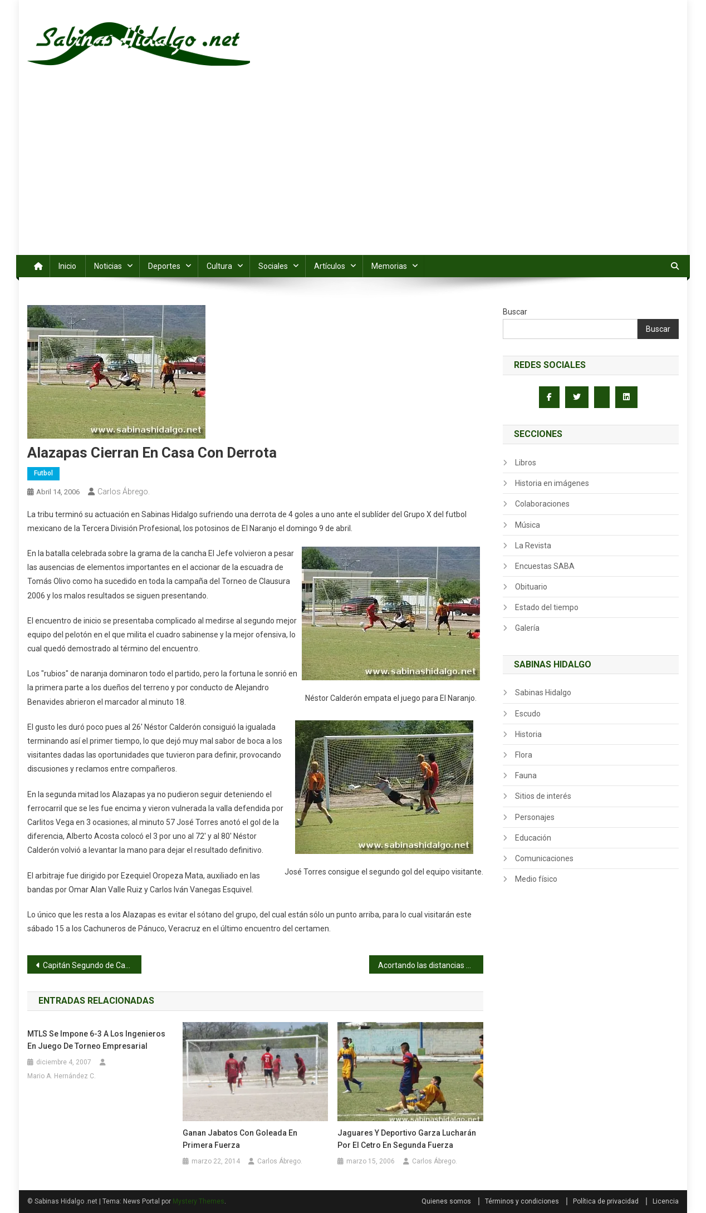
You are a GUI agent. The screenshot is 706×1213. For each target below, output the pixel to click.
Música (527, 524)
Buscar (515, 311)
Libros (525, 462)
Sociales (273, 266)
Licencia (666, 1201)
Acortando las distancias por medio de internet (430, 965)
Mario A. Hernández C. (61, 1076)
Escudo (528, 713)
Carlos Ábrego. (123, 491)
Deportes (164, 266)
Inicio (67, 266)
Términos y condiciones (522, 1201)
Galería (527, 627)
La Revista (533, 545)
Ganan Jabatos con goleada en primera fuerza (240, 1139)
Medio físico (536, 879)
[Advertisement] (353, 171)
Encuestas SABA (545, 566)
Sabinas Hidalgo (543, 692)
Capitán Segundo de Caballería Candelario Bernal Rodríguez (92, 965)
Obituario (531, 586)
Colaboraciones (542, 503)
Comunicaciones (544, 858)
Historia (528, 734)
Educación (533, 837)
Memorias (389, 266)
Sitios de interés (543, 796)
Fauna (526, 775)
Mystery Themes (198, 1201)
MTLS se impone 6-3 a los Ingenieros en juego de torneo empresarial (96, 1039)
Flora (523, 754)
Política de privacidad (606, 1201)
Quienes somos (446, 1201)
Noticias (108, 266)
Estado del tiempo (546, 607)
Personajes (535, 817)
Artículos (329, 266)
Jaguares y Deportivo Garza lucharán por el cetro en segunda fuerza (406, 1139)
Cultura (219, 266)
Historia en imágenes (552, 483)
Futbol (43, 473)
